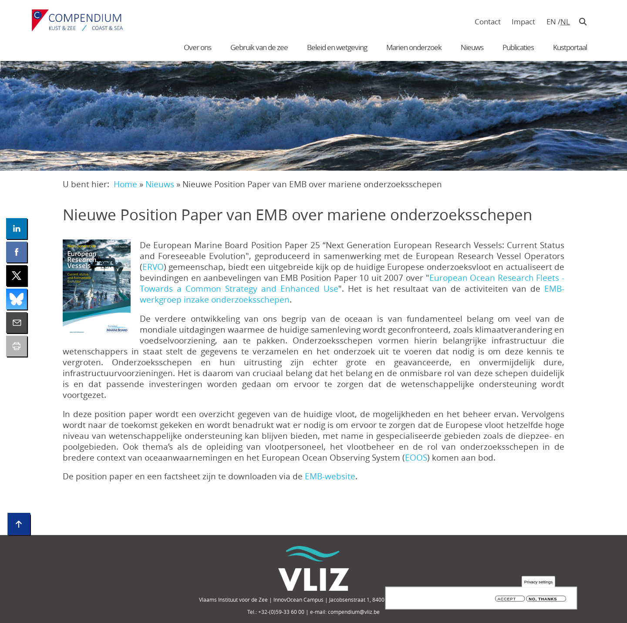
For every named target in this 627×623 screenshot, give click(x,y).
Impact (523, 22)
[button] (97, 287)
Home (125, 183)
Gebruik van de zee (259, 47)
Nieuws (472, 47)
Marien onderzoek (414, 47)
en (551, 22)
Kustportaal (570, 47)
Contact (488, 22)
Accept (507, 599)
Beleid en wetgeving (337, 47)
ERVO (153, 266)
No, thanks (543, 599)
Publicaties (518, 47)
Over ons (197, 47)
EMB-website (330, 476)
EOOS (416, 457)
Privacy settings (538, 582)
